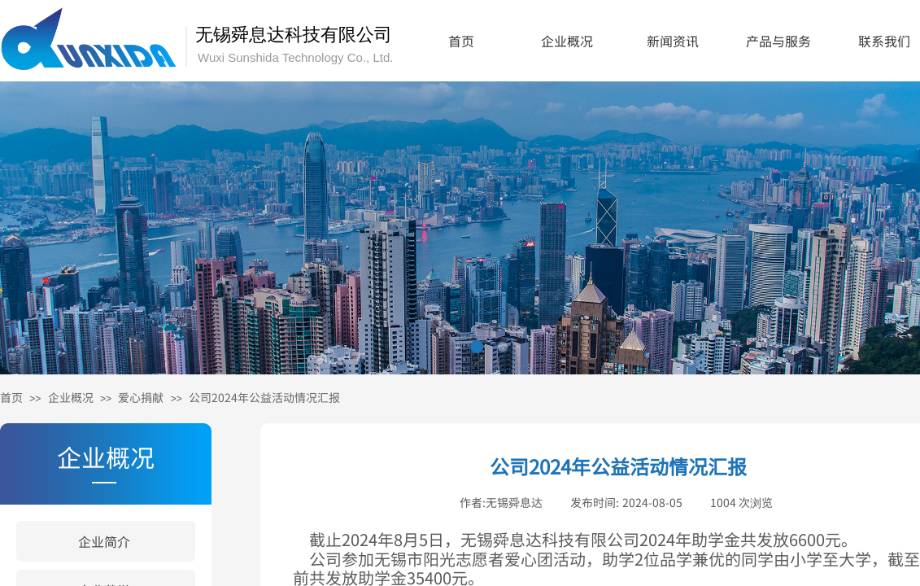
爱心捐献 (141, 397)
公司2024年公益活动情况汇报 (264, 397)
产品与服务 (778, 40)
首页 (461, 40)
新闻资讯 (673, 40)
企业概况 (567, 40)
